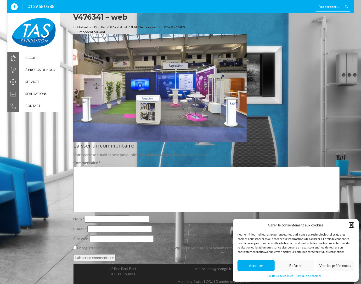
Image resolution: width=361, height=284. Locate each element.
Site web (81, 238)
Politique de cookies (280, 276)
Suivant (101, 32)
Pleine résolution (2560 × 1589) (161, 27)
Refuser (295, 265)
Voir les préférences (335, 265)
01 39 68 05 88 (41, 6)
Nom (78, 219)
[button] (351, 225)
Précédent (83, 32)
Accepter (256, 265)
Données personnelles (233, 281)
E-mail (80, 228)
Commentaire (86, 162)
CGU (209, 281)
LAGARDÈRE (128, 27)
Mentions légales (190, 281)
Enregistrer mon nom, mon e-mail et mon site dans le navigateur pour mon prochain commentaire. (163, 247)
